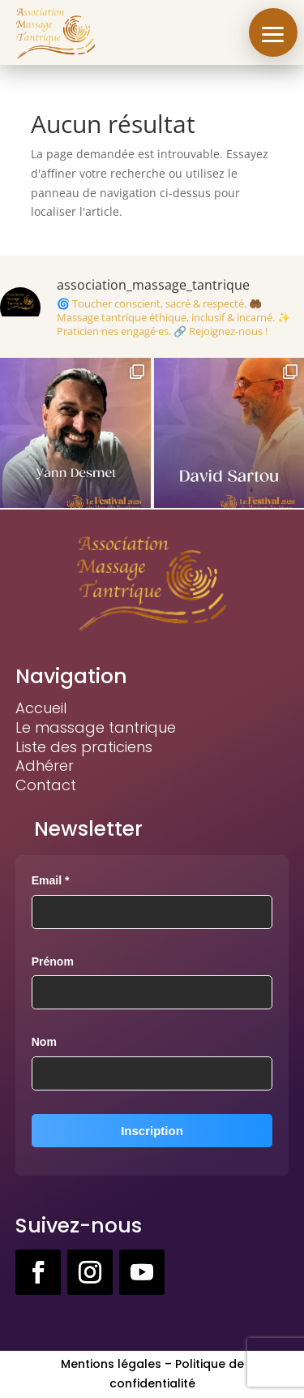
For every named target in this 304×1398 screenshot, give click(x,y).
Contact (45, 785)
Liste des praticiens (83, 747)
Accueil (40, 708)
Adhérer (44, 765)
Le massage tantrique (95, 727)
